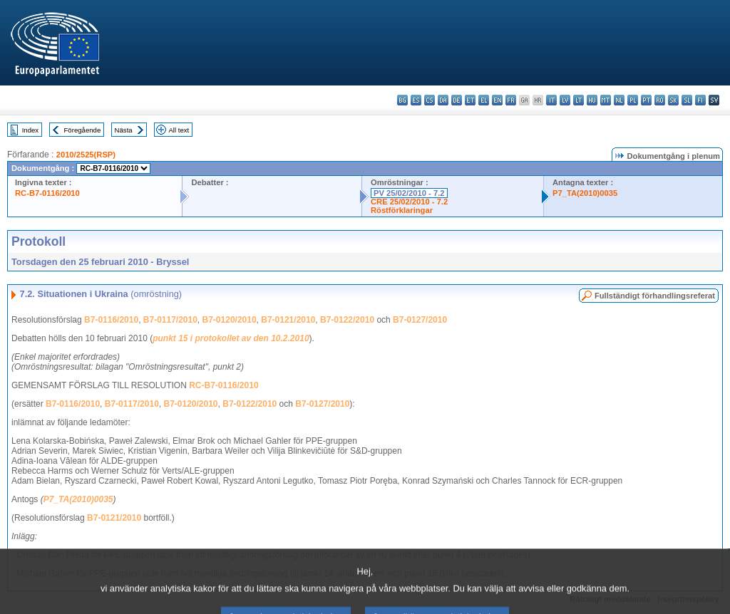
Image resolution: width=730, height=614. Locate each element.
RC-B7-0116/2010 (47, 193)
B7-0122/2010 (347, 320)
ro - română (659, 100)
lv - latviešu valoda (565, 100)
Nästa (124, 130)
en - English (497, 100)
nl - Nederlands (619, 100)
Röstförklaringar (402, 210)
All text (178, 130)
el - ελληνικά (483, 100)
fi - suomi (700, 100)
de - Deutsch (456, 100)
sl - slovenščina (687, 100)
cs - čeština (429, 100)
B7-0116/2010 (111, 320)
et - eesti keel (470, 100)
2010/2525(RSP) (85, 154)
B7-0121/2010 (288, 320)
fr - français (510, 100)
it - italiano (551, 100)
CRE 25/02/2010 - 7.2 (409, 201)
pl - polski (632, 100)
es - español (416, 100)
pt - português (646, 100)
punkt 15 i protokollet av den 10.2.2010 (231, 338)
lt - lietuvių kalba (578, 100)
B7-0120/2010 (229, 320)
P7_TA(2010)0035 (584, 193)
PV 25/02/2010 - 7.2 (409, 193)
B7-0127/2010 (420, 320)
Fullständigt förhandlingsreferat (655, 295)
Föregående (82, 130)
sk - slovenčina (673, 100)
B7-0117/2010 (170, 320)
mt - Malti (605, 100)
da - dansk (443, 100)
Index (30, 130)
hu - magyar (592, 100)
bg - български (402, 100)
